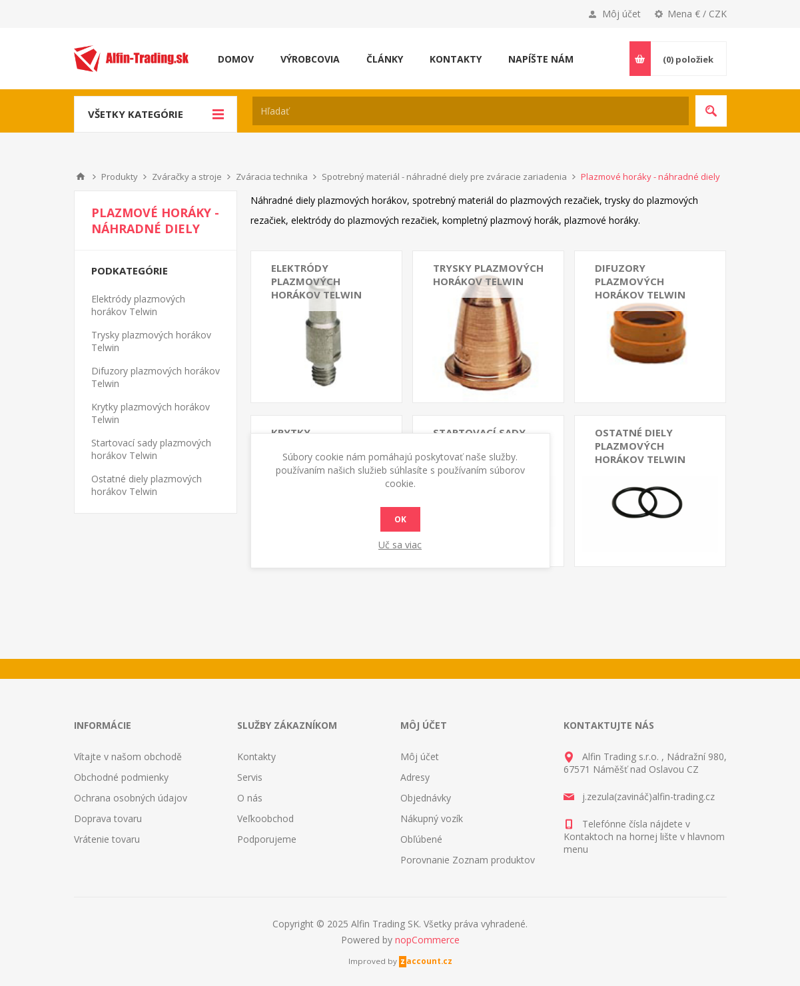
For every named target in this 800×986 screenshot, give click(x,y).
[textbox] (470, 111)
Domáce (80, 176)
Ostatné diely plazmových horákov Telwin (640, 446)
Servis (249, 777)
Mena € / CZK (697, 13)
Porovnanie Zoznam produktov (467, 859)
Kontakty (256, 756)
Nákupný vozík (431, 818)
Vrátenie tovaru (107, 839)
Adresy (415, 777)
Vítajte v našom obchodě (128, 756)
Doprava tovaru (108, 818)
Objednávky (425, 797)
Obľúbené (421, 839)
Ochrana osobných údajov (130, 797)
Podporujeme (266, 839)
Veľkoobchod (265, 818)
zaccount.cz (426, 961)
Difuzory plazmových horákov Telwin (640, 281)
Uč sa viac (400, 544)
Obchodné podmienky (121, 777)
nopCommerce (427, 939)
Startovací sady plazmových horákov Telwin (151, 449)
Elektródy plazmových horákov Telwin (316, 281)
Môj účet (621, 13)
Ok (400, 519)
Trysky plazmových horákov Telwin (488, 274)
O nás (249, 797)
